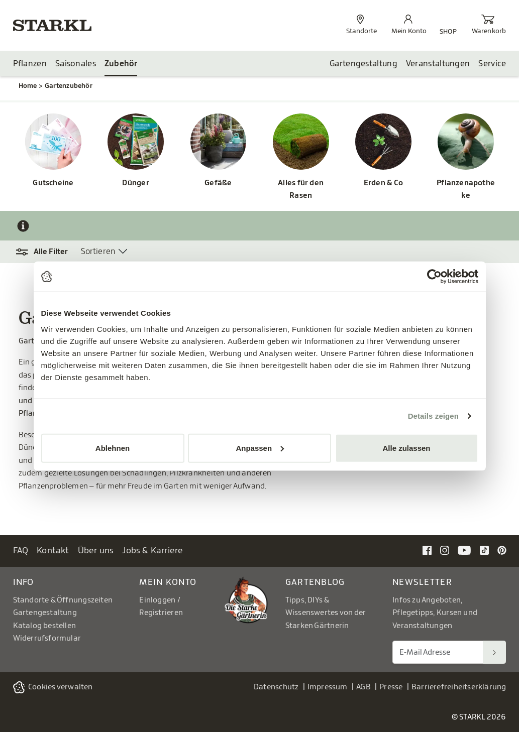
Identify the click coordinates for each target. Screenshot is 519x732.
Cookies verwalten (60, 687)
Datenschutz (276, 687)
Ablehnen (112, 447)
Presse (390, 687)
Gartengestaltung (363, 63)
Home (28, 85)
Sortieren (98, 251)
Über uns (96, 550)
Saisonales (75, 63)
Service (492, 63)
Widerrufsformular (47, 638)
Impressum (327, 687)
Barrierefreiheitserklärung (458, 687)
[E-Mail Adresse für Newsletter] (437, 652)
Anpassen (260, 447)
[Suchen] (494, 652)
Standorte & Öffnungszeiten (63, 600)
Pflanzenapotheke (466, 189)
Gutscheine (53, 183)
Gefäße (218, 183)
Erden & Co (383, 183)
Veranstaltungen (438, 63)
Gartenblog (315, 582)
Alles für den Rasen (301, 189)
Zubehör (121, 63)
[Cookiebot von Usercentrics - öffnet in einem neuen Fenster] (434, 276)
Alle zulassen (406, 447)
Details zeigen (433, 416)
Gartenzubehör (68, 85)
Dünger (135, 183)
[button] (47, 252)
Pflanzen (30, 63)
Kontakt (53, 550)
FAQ (21, 550)
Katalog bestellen (44, 626)
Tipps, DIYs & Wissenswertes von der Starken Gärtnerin (325, 613)
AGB (363, 687)
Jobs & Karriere (152, 550)
